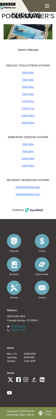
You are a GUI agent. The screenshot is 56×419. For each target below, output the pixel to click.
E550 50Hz (28, 94)
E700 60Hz (28, 101)
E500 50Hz (28, 80)
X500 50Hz (28, 151)
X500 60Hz (28, 144)
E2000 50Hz (27, 123)
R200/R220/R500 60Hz (28, 187)
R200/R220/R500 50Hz (28, 194)
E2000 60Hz (27, 115)
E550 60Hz (28, 87)
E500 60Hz (28, 72)
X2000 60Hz (27, 158)
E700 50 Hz (28, 108)
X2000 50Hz (27, 166)
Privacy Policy (48, 413)
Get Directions (18, 326)
